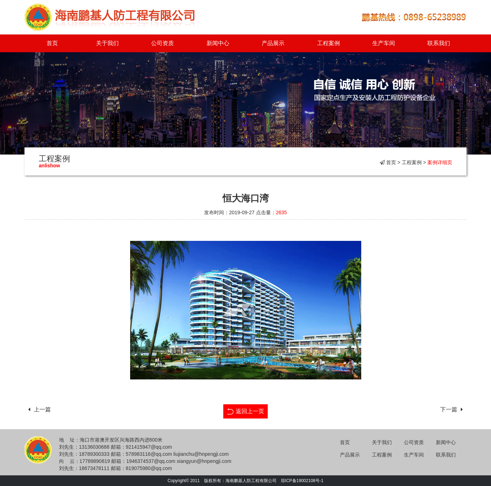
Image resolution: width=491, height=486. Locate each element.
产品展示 (273, 43)
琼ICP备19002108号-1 (302, 480)
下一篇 (453, 409)
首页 (52, 43)
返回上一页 (245, 410)
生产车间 (383, 43)
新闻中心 (218, 43)
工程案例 (328, 43)
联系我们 (438, 43)
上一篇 (38, 409)
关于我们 (107, 43)
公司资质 (162, 43)
